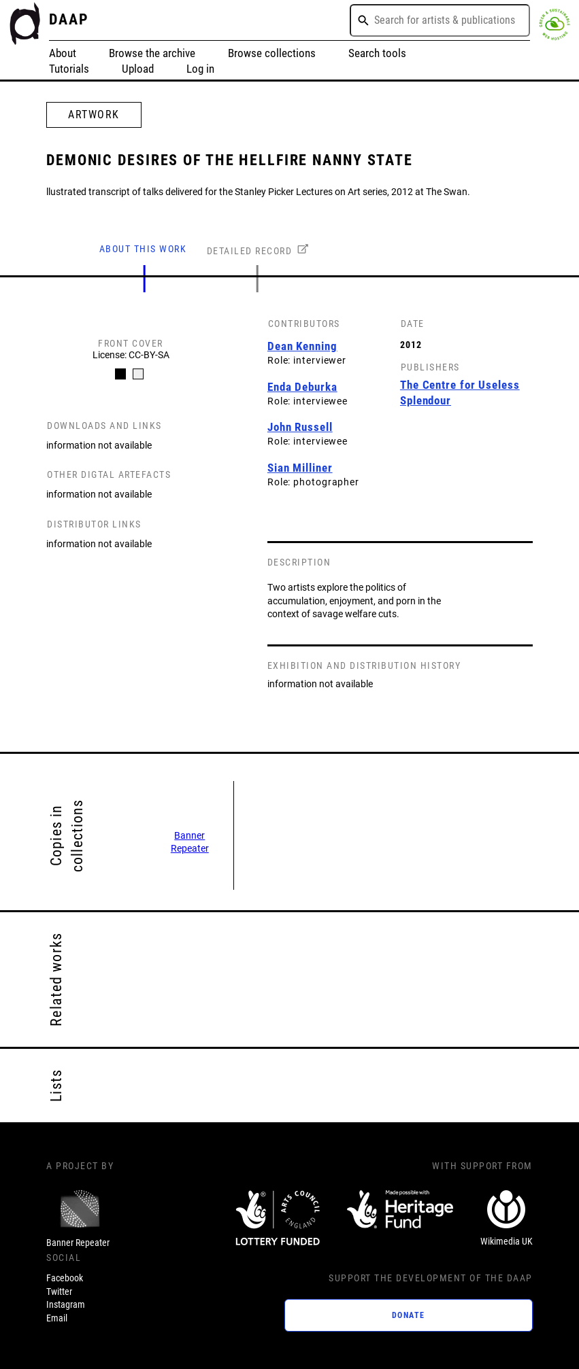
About (62, 53)
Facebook (64, 1277)
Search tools (377, 53)
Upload (138, 69)
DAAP (69, 19)
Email (56, 1318)
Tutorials (69, 69)
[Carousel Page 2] (138, 373)
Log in (200, 69)
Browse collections (272, 53)
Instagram (65, 1304)
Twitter (59, 1291)
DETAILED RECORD (250, 250)
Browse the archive (152, 53)
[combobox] (440, 20)
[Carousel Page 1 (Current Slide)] (120, 373)
